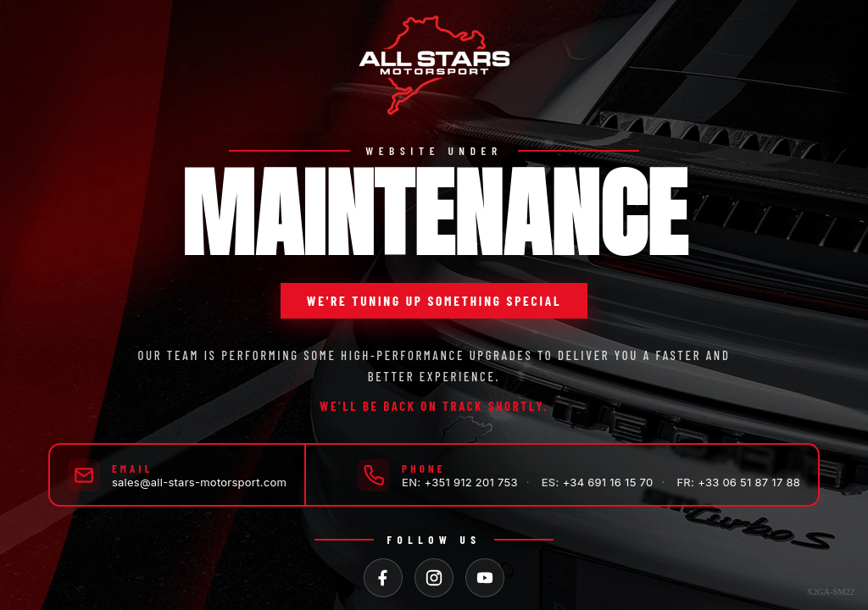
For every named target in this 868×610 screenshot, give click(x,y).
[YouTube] (484, 577)
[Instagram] (434, 577)
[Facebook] (383, 577)
